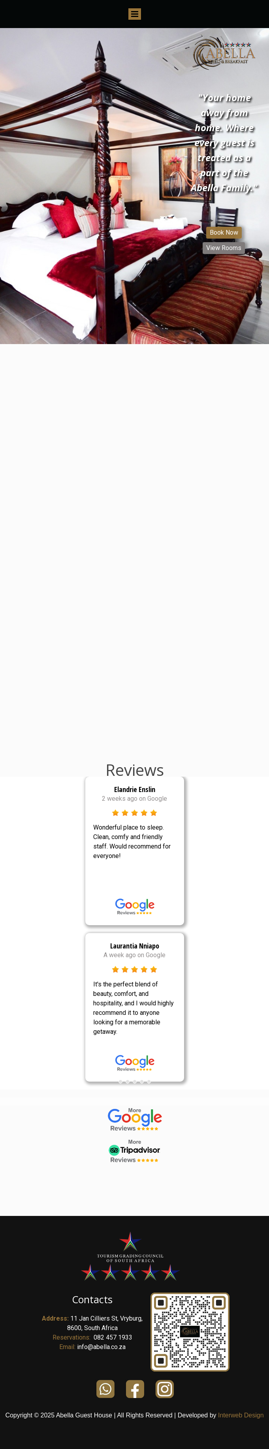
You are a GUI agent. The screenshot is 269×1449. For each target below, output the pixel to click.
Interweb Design (241, 1415)
